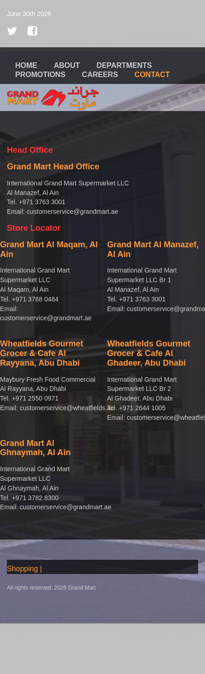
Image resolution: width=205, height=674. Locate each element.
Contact (152, 74)
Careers (100, 74)
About (67, 65)
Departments (124, 65)
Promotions (40, 74)
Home (26, 65)
